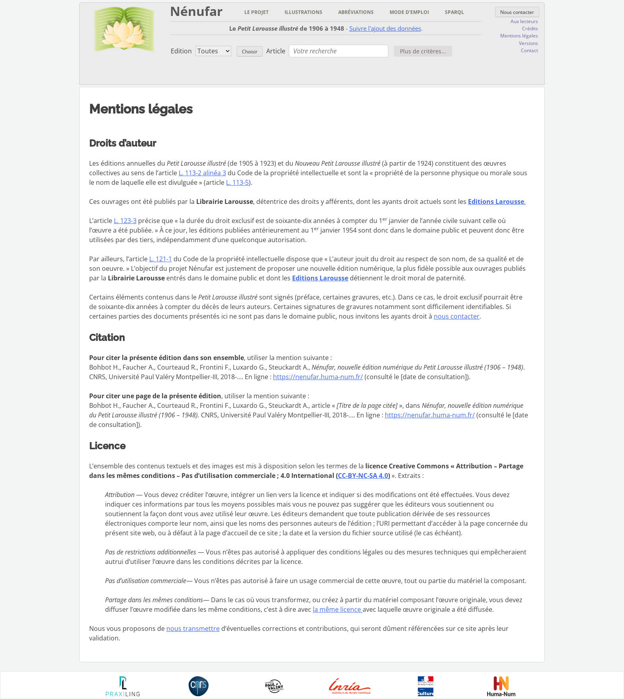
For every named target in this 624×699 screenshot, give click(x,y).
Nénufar (196, 11)
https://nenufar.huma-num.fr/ (318, 376)
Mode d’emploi (409, 12)
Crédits (530, 28)
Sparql (454, 12)
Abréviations (356, 12)
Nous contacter (517, 12)
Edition (181, 51)
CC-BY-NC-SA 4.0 (363, 475)
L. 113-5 (237, 182)
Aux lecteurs (524, 21)
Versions (528, 43)
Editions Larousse (320, 278)
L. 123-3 (125, 220)
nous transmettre (193, 628)
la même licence (338, 609)
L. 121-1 (160, 259)
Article (275, 51)
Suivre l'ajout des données (385, 28)
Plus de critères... (423, 51)
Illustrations (303, 12)
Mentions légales (519, 35)
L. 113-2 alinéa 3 (202, 172)
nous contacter (457, 316)
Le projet (256, 12)
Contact (529, 50)
